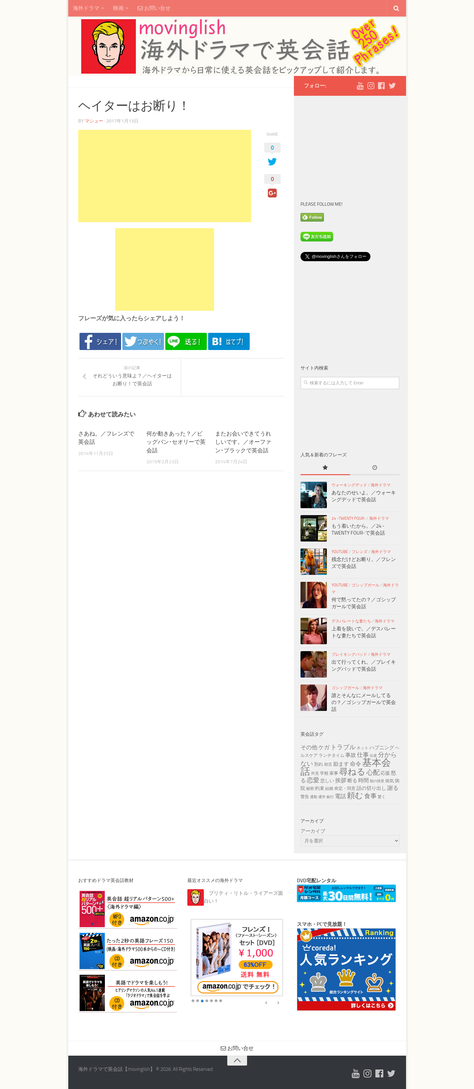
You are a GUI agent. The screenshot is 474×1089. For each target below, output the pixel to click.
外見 (315, 773)
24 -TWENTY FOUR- (348, 518)
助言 (328, 764)
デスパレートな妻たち (351, 621)
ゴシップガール (365, 585)
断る (352, 781)
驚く (382, 796)
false (266, 1003)
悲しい (327, 781)
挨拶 (340, 780)
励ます (341, 764)
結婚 (329, 788)
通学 (322, 797)
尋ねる (352, 771)
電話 (340, 796)
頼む (355, 795)
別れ (318, 764)
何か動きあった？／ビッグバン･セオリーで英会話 (175, 442)
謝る (392, 788)
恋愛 (313, 780)
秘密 (310, 788)
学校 (324, 773)
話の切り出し (371, 788)
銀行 (330, 797)
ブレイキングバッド (349, 654)
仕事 (363, 754)
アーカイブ (312, 831)
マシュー (94, 121)
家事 (334, 773)
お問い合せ (154, 8)
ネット (362, 748)
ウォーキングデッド (349, 485)
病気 (389, 780)
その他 (308, 747)
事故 (350, 755)
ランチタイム (331, 755)
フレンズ (359, 551)
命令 (355, 763)
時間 (363, 780)
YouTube (340, 551)
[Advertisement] (164, 176)
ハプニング (381, 748)
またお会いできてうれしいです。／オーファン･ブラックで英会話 (243, 442)
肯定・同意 (345, 788)
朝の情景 (377, 781)
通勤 (313, 797)
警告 (304, 796)
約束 (319, 788)
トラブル (343, 747)
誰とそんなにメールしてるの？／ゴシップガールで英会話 (364, 702)
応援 (385, 773)
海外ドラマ (86, 8)
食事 (370, 796)
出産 (373, 756)
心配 (373, 772)
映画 (118, 8)
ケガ (324, 747)
